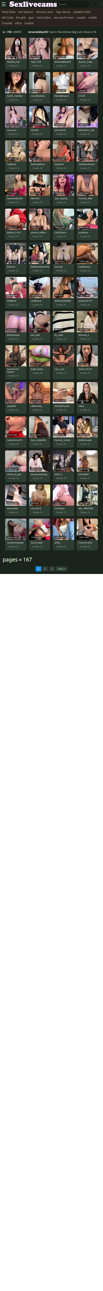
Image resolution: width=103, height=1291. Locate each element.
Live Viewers (25, 11)
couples (81, 17)
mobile (92, 17)
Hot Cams (7, 17)
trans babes (44, 17)
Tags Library (63, 11)
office (18, 23)
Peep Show (9, 11)
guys (31, 17)
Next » (61, 568)
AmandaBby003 (39, 32)
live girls (21, 17)
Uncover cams (44, 11)
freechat (7, 23)
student (29, 23)
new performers (64, 17)
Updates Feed (81, 11)
